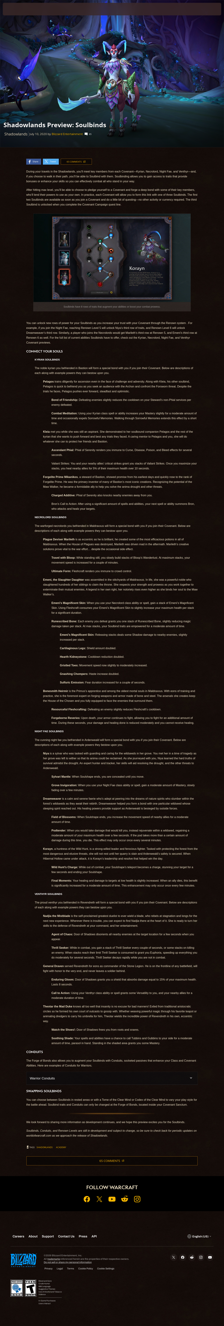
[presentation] (13, 9)
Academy (61, 1147)
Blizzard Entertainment (67, 134)
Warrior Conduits (42, 1078)
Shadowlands (45, 1147)
